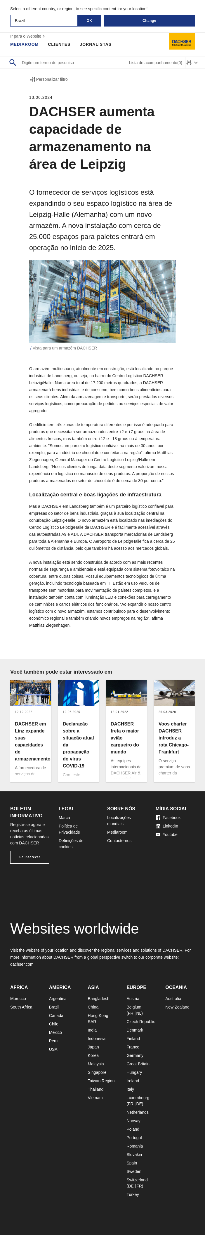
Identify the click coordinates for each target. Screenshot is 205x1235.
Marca (64, 817)
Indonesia (97, 1038)
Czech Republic (140, 1021)
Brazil (54, 1007)
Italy (130, 1089)
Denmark (134, 1030)
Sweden (133, 1171)
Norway (133, 1120)
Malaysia (96, 1064)
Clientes (59, 44)
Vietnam (95, 1097)
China (93, 1007)
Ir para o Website (28, 36)
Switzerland (136, 1180)
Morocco (18, 998)
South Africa (21, 1007)
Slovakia (134, 1154)
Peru (53, 1041)
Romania (134, 1146)
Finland (133, 1038)
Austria (132, 998)
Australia (173, 998)
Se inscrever (29, 857)
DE (139, 1104)
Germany (134, 1055)
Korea (93, 1055)
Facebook (168, 817)
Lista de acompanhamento (155, 63)
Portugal (134, 1137)
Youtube (167, 834)
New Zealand (177, 1007)
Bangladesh (99, 998)
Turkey (132, 1194)
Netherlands (137, 1112)
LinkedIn (167, 826)
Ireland (132, 1080)
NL (138, 1013)
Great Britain (138, 1064)
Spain (131, 1163)
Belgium (133, 1007)
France (132, 1047)
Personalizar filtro (48, 79)
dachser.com (21, 964)
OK (89, 21)
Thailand (96, 1089)
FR (130, 1013)
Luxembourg (137, 1097)
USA (53, 1049)
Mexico (55, 1032)
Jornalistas (96, 44)
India (92, 1030)
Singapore (97, 1072)
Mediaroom (24, 44)
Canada (56, 1015)
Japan (93, 1047)
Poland (132, 1129)
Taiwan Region (101, 1080)
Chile (53, 1024)
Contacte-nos (119, 840)
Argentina (58, 998)
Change (149, 21)
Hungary (134, 1072)
